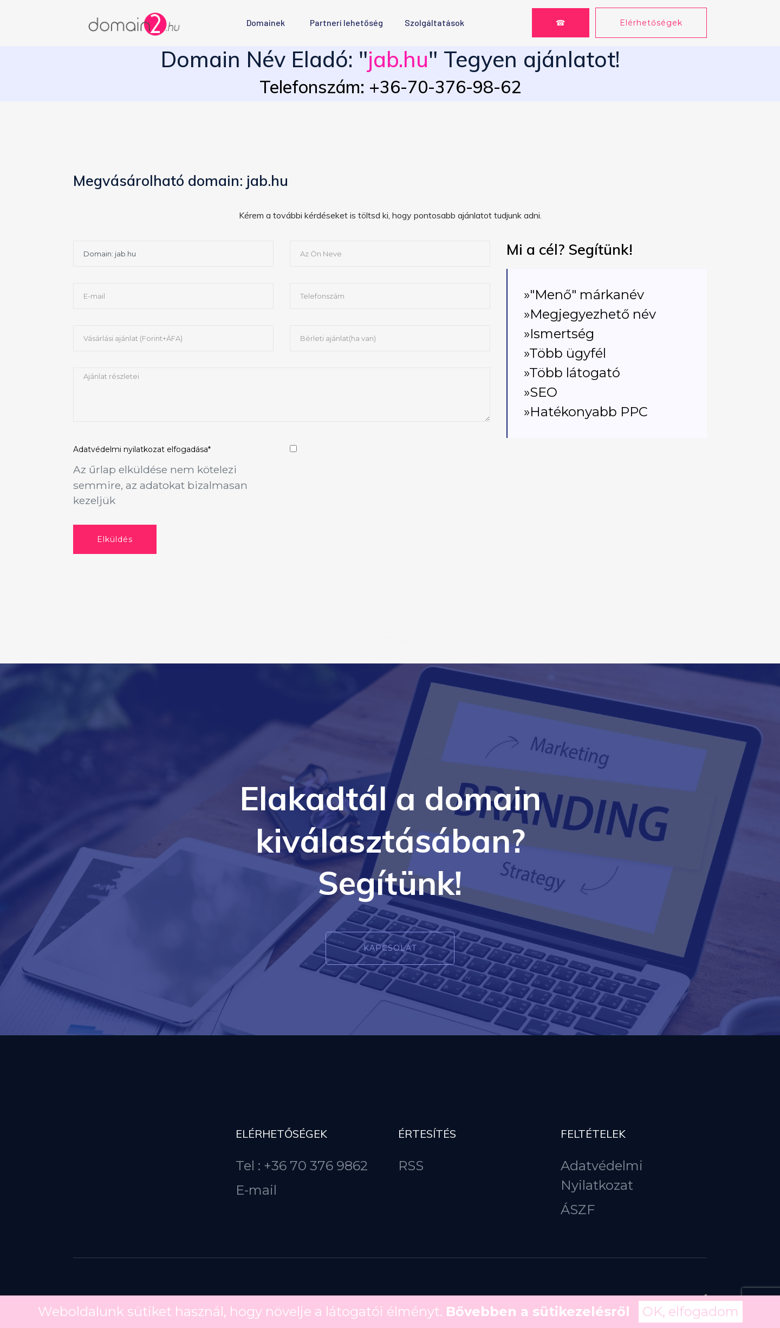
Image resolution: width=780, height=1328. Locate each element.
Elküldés (115, 539)
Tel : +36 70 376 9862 (302, 1166)
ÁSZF (578, 1209)
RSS (411, 1166)
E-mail (256, 1190)
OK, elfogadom (690, 1311)
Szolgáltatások (434, 22)
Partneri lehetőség (346, 22)
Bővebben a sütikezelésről (538, 1311)
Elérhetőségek (651, 23)
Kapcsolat (390, 948)
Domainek (265, 22)
